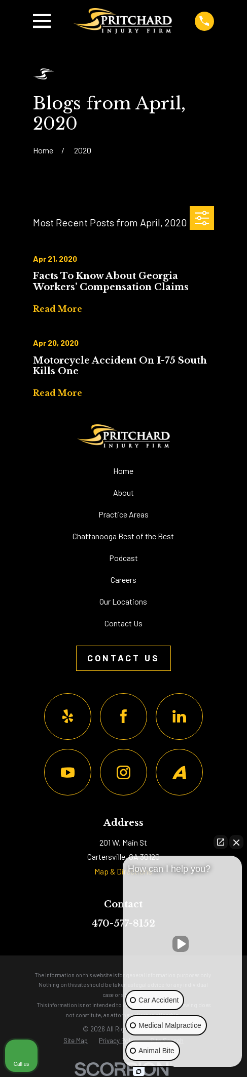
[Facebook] (123, 716)
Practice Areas (123, 514)
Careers (123, 579)
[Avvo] (179, 772)
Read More (57, 309)
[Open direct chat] (221, 842)
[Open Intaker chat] (139, 1071)
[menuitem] (75, 1040)
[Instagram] (123, 772)
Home (123, 470)
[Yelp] (67, 716)
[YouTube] (67, 772)
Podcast (123, 558)
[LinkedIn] (179, 716)
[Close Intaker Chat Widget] (236, 842)
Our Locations (123, 601)
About (123, 492)
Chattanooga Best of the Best (123, 536)
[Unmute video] (182, 944)
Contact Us (123, 623)
